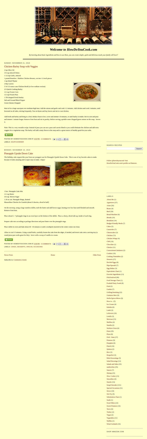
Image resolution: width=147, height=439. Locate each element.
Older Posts (97, 255)
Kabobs (109, 307)
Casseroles (110, 229)
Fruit (108, 286)
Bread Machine (112, 214)
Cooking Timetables (113, 256)
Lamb (109, 310)
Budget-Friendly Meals (115, 223)
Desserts (21, 247)
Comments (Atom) (20, 260)
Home (53, 255)
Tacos (109, 409)
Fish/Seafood (111, 277)
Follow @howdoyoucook (115, 161)
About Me (110, 199)
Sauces (109, 370)
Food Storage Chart (113, 280)
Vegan (109, 415)
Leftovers (110, 313)
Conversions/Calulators (115, 250)
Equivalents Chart (113, 271)
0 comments (46, 139)
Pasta (108, 331)
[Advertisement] (125, 99)
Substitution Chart (113, 397)
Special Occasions (34, 247)
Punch (109, 346)
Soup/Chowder (17, 142)
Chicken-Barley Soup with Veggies (21, 66)
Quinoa (109, 349)
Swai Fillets (111, 403)
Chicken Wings (112, 238)
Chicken (109, 235)
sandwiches (111, 367)
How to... (110, 301)
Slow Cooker (111, 376)
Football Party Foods (114, 283)
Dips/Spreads (111, 265)
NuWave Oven (112, 328)
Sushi (108, 400)
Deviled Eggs (111, 262)
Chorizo (109, 247)
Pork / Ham (111, 337)
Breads (109, 217)
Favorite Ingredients (113, 274)
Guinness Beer (112, 295)
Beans (109, 209)
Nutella (109, 325)
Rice (108, 352)
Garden (109, 289)
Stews (109, 391)
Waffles (109, 421)
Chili (108, 241)
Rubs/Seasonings (112, 358)
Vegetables (110, 418)
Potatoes (109, 340)
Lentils (109, 316)
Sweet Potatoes (112, 406)
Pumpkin (110, 343)
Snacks (109, 382)
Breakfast (110, 220)
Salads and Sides (112, 364)
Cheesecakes (111, 232)
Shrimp (109, 373)
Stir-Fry (109, 394)
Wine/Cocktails (112, 424)
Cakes (13, 247)
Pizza (108, 334)
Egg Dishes (111, 268)
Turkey (109, 412)
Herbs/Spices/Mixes (113, 298)
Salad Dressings (112, 361)
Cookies (109, 253)
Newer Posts (8, 255)
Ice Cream (110, 304)
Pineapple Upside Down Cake (18, 153)
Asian (109, 205)
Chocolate (110, 244)
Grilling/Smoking (113, 292)
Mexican (110, 319)
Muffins (109, 322)
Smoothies (110, 379)
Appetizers (110, 202)
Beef (108, 211)
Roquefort (110, 355)
